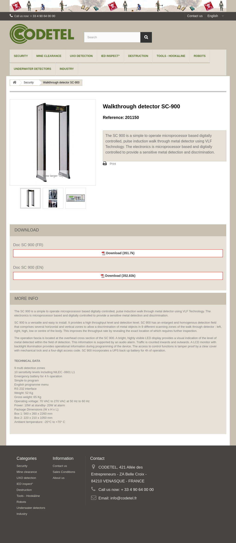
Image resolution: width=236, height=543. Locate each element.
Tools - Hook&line (171, 56)
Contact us (195, 16)
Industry (67, 69)
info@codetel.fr (123, 498)
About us (59, 478)
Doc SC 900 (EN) (28, 267)
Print (113, 163)
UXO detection (81, 56)
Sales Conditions (64, 472)
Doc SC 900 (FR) (28, 245)
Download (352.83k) (118, 276)
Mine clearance (49, 56)
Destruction (138, 56)
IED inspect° (110, 56)
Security (21, 56)
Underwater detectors (32, 69)
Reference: (113, 117)
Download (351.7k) (118, 253)
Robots (200, 56)
